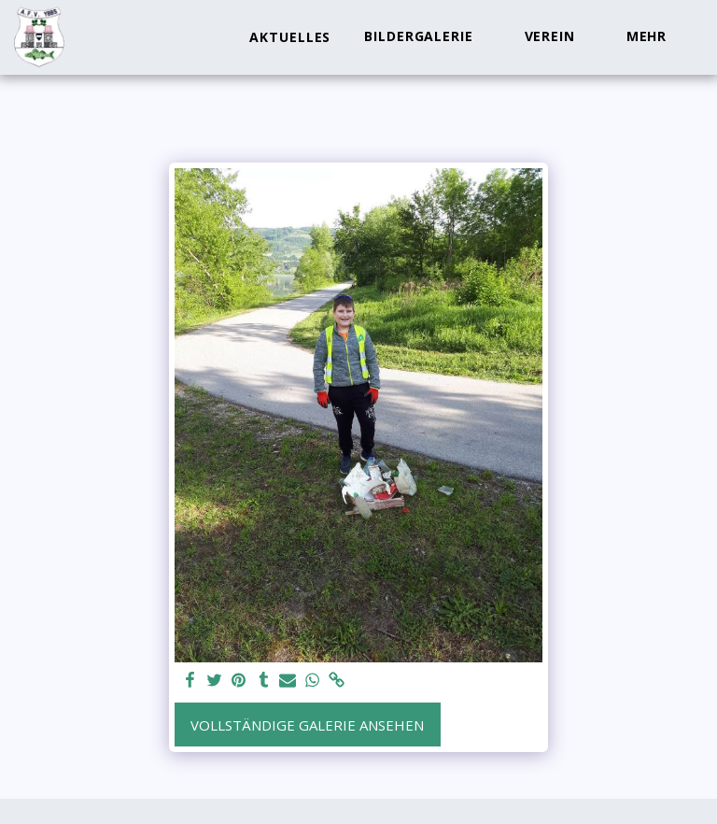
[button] (427, 36)
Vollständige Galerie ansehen (307, 725)
